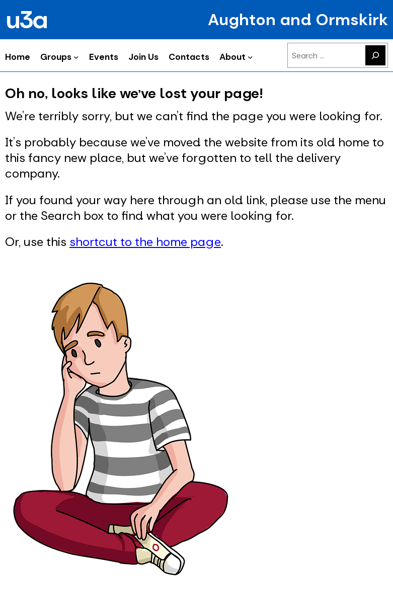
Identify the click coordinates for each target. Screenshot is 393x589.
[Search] (375, 55)
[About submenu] (250, 56)
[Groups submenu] (76, 56)
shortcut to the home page (145, 241)
